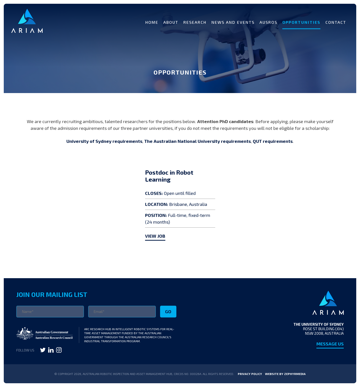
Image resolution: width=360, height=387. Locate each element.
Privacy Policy (250, 373)
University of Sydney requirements (104, 141)
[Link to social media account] (43, 351)
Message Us (330, 343)
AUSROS (268, 22)
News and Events (233, 22)
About (170, 22)
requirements (236, 141)
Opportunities (301, 22)
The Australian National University (182, 141)
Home (151, 22)
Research (194, 22)
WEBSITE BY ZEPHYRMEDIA (285, 373)
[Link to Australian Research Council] (44, 338)
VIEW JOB (155, 236)
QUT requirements (273, 141)
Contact (335, 22)
